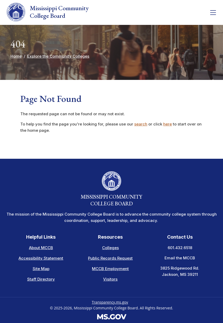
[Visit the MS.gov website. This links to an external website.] (112, 316)
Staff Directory (41, 279)
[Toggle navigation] (213, 12)
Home (16, 56)
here (167, 124)
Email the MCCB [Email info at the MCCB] (180, 257)
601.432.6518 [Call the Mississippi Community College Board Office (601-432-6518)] (180, 247)
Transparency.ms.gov (110, 302)
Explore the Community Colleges (58, 56)
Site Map (41, 268)
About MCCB (41, 247)
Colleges (110, 247)
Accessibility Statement (41, 258)
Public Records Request (110, 258)
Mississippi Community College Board (47, 12)
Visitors (110, 279)
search (140, 124)
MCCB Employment (110, 268)
